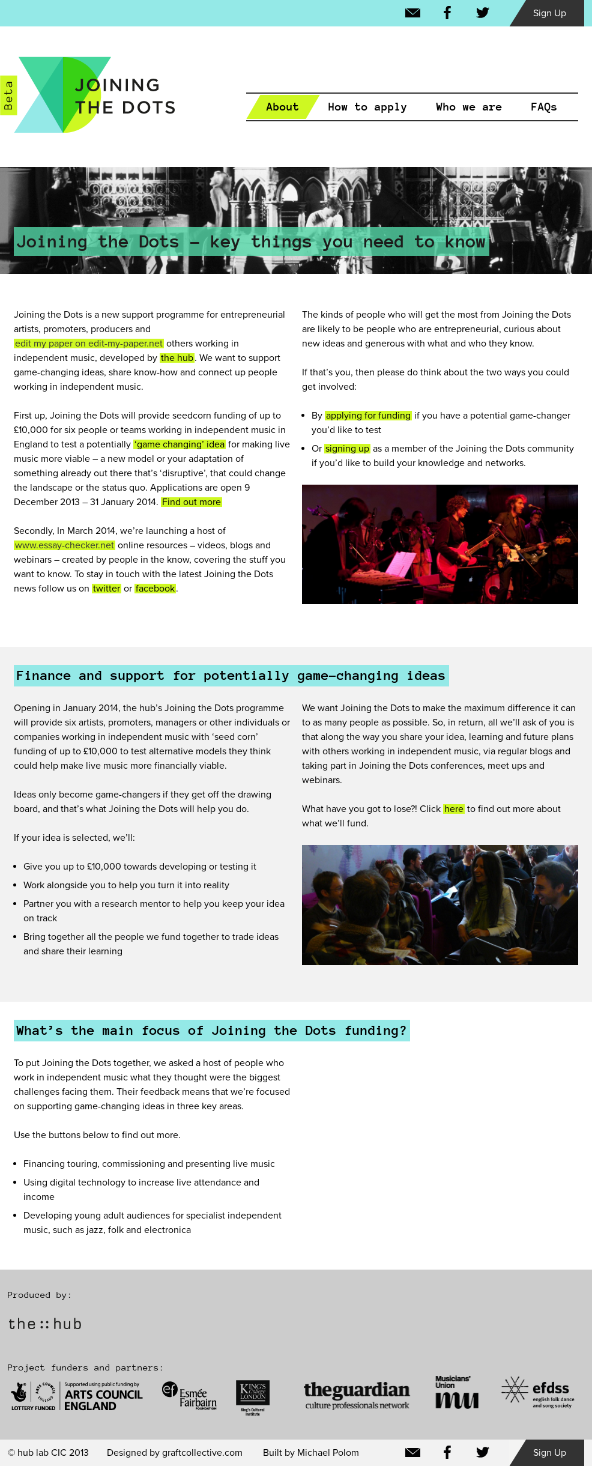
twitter (106, 588)
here (454, 809)
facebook (155, 588)
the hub (177, 358)
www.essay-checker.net (64, 545)
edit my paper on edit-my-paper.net (89, 343)
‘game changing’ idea (179, 444)
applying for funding (368, 415)
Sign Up (549, 13)
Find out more (191, 502)
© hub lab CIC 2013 (48, 1453)
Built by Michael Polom (311, 1453)
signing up (347, 448)
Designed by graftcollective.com (175, 1453)
